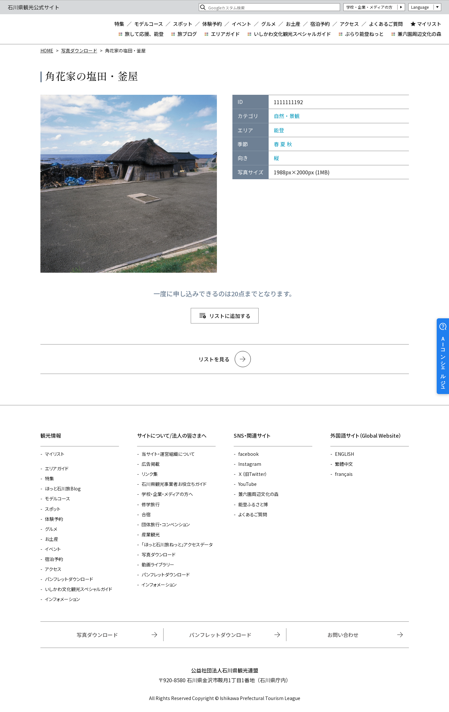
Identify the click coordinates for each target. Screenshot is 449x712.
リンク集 (150, 474)
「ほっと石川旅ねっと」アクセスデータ (177, 544)
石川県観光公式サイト (46, 29)
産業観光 (151, 534)
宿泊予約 (320, 23)
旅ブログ (187, 33)
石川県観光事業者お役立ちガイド (174, 484)
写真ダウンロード (79, 50)
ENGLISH (344, 454)
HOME (46, 50)
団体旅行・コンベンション (166, 524)
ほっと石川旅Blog (63, 488)
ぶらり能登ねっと (364, 33)
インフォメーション (62, 599)
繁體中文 (344, 464)
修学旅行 (151, 504)
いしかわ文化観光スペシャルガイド (292, 33)
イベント (241, 23)
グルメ (268, 23)
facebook (248, 454)
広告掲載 (151, 464)
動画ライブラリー (158, 564)
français (344, 474)
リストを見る (214, 359)
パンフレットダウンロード (69, 579)
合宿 (146, 514)
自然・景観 (287, 116)
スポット (182, 23)
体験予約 (212, 23)
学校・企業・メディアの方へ (167, 494)
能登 (279, 130)
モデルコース (148, 23)
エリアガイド (225, 33)
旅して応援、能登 (144, 33)
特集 (119, 23)
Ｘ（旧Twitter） (252, 474)
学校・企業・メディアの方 (369, 7)
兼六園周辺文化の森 (419, 33)
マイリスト (429, 23)
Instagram (249, 464)
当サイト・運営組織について (168, 454)
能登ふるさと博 (253, 504)
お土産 (293, 23)
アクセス (349, 23)
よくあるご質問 (386, 23)
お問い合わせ (342, 635)
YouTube (247, 484)
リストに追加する (230, 316)
